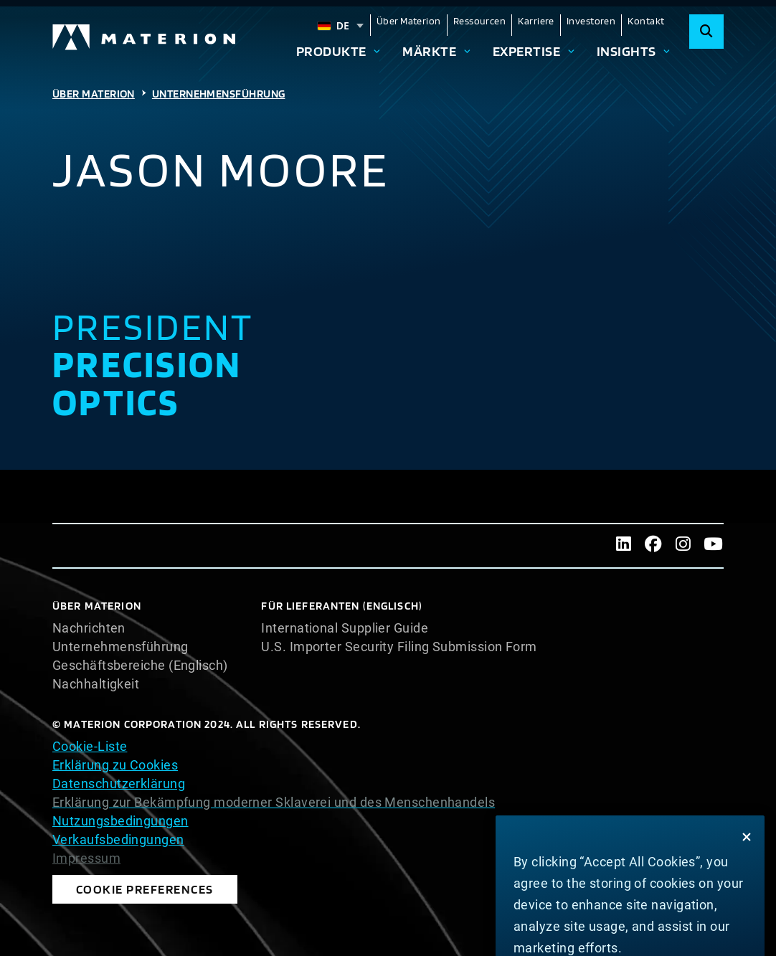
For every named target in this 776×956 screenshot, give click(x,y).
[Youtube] (713, 546)
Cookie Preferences (103, 885)
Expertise (526, 51)
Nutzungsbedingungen (120, 820)
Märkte (429, 51)
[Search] (706, 31)
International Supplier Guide (344, 628)
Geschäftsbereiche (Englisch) (140, 665)
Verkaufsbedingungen (118, 839)
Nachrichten (89, 628)
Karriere (536, 21)
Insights (626, 51)
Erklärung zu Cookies (115, 764)
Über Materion (409, 21)
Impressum (86, 858)
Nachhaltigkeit (95, 684)
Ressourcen (479, 21)
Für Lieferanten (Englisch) (341, 605)
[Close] (746, 899)
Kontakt (646, 21)
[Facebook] (653, 546)
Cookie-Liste (89, 746)
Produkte (331, 51)
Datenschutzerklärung (118, 783)
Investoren (591, 21)
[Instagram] (683, 546)
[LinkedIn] (624, 546)
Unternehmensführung (218, 93)
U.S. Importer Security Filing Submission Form (398, 647)
